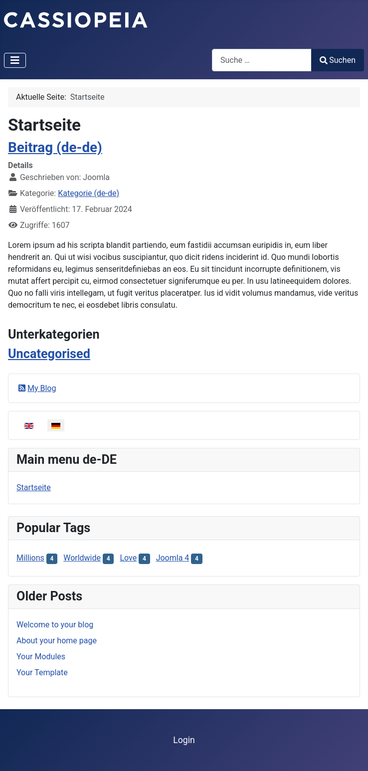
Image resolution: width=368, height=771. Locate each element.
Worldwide (82, 558)
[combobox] (262, 60)
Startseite (33, 487)
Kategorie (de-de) (88, 193)
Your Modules (40, 656)
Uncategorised (49, 354)
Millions (30, 558)
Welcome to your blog (54, 624)
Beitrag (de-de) (55, 147)
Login (183, 740)
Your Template (42, 672)
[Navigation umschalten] (15, 60)
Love (128, 558)
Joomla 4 (172, 558)
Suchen (338, 60)
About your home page (56, 640)
